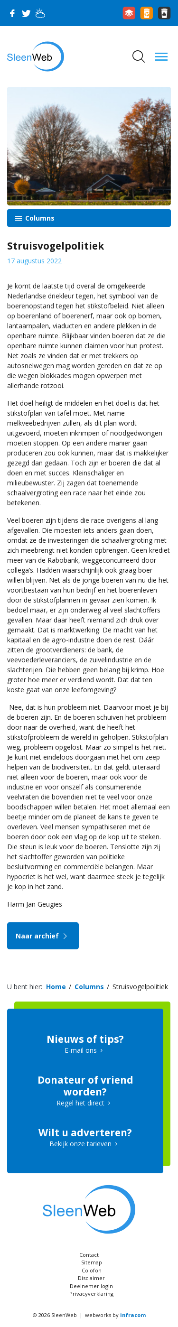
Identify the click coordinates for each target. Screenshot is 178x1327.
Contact (89, 1254)
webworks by (115, 1314)
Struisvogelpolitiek (140, 986)
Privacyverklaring (91, 1293)
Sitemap (91, 1262)
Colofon (92, 1270)
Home (56, 986)
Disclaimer (91, 1277)
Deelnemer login (91, 1286)
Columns (39, 218)
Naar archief (43, 935)
